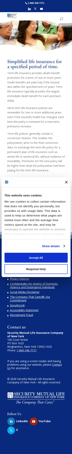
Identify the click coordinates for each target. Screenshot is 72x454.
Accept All (36, 257)
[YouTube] (41, 10)
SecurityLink (17, 305)
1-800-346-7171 (26, 350)
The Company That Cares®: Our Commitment (30, 298)
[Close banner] (66, 182)
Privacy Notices (19, 279)
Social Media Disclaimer (25, 292)
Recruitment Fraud (21, 315)
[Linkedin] (29, 10)
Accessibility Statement (24, 310)
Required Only (36, 269)
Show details (51, 246)
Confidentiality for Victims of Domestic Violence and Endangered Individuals (34, 285)
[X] (35, 9)
